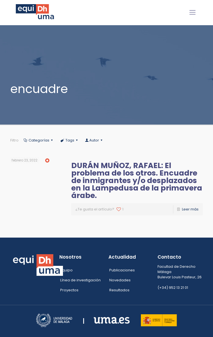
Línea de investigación (80, 280)
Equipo (66, 270)
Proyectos (69, 290)
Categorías (38, 140)
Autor (94, 140)
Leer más (190, 209)
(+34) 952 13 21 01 (173, 287)
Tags (69, 140)
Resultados (119, 290)
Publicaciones (122, 270)
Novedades (120, 280)
